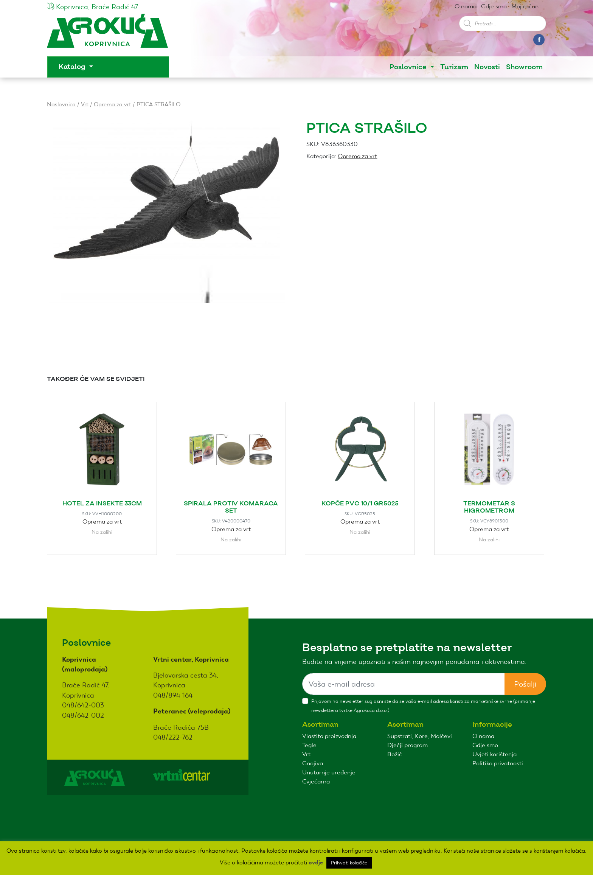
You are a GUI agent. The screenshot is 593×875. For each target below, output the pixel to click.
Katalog (73, 66)
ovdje (316, 862)
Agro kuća (107, 34)
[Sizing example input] (403, 684)
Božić (394, 754)
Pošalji (525, 684)
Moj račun (525, 6)
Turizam (454, 67)
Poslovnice (409, 67)
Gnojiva (312, 763)
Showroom (524, 67)
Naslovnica (61, 104)
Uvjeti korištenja (494, 754)
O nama (466, 6)
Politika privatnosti (497, 763)
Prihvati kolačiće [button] (349, 862)
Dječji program (407, 745)
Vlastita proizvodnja (329, 736)
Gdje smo (494, 6)
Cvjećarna (316, 781)
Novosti (487, 67)
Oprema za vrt (112, 104)
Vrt (84, 104)
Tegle (309, 745)
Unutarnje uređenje (328, 772)
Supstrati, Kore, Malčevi (419, 736)
